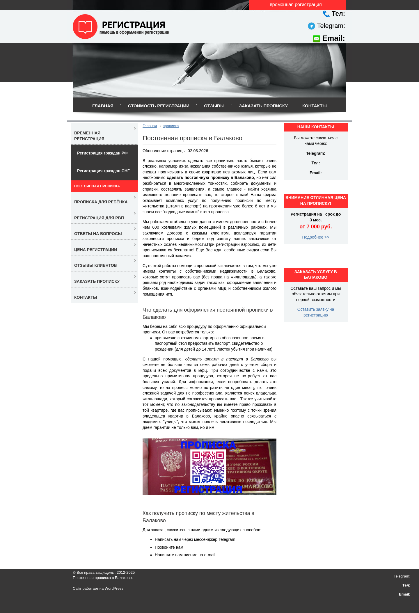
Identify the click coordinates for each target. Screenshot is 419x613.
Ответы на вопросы (98, 233)
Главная (102, 105)
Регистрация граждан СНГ (103, 170)
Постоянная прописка (97, 186)
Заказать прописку (263, 105)
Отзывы (214, 105)
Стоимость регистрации (158, 105)
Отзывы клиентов (95, 265)
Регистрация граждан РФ (102, 153)
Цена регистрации (95, 249)
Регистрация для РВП (99, 218)
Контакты (314, 105)
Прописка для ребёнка (101, 202)
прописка (171, 126)
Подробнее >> (315, 237)
